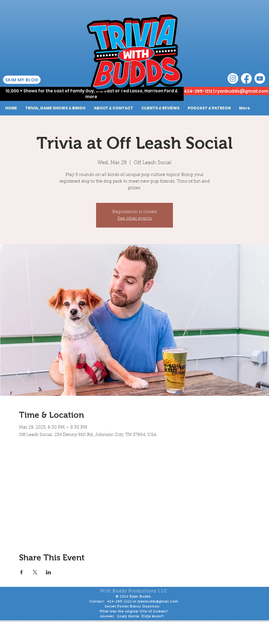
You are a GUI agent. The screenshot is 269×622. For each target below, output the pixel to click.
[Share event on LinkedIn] (48, 572)
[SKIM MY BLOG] (22, 80)
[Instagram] (233, 78)
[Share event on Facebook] (21, 572)
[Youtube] (259, 78)
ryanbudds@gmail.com (241, 91)
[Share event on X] (35, 572)
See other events (134, 218)
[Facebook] (246, 78)
